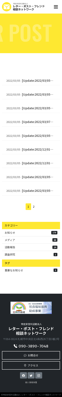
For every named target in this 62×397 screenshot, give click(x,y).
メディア (31, 240)
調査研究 (31, 254)
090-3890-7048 (31, 346)
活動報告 (31, 247)
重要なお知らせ (31, 270)
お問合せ (31, 355)
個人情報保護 (31, 382)
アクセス (31, 365)
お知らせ (31, 233)
